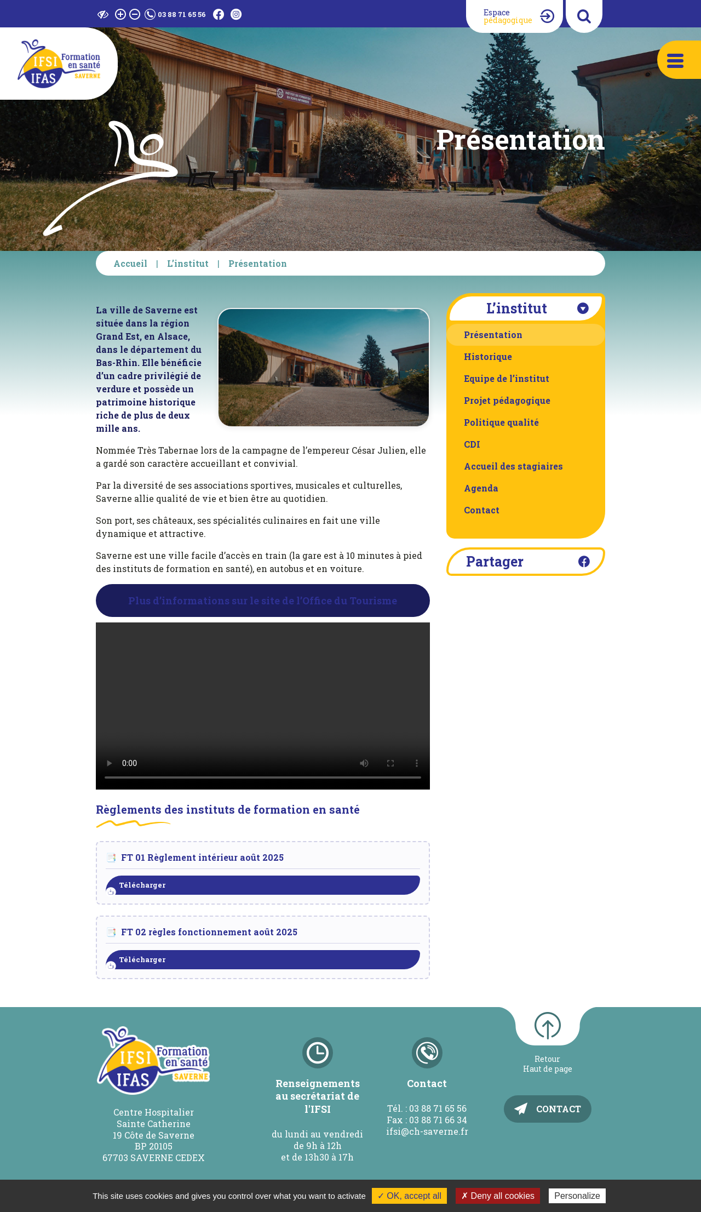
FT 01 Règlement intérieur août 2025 (202, 857)
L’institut (188, 263)
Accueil (130, 263)
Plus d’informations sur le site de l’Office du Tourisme (262, 600)
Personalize (577, 1195)
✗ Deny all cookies (498, 1195)
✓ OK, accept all (409, 1195)
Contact (558, 1108)
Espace (508, 16)
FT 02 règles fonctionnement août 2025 (209, 931)
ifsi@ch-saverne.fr (427, 1131)
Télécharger (142, 885)
